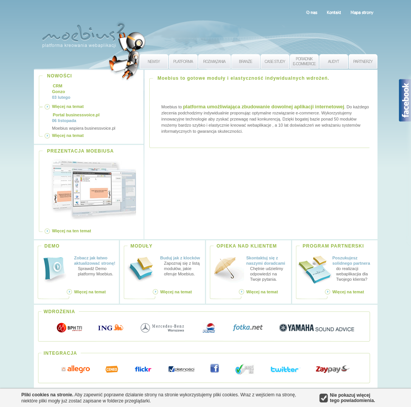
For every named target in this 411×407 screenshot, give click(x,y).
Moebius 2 (83, 33)
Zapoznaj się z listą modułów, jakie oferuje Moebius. (181, 265)
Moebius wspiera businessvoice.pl (83, 121)
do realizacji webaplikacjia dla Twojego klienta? (354, 268)
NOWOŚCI (59, 76)
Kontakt (334, 12)
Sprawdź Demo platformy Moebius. (95, 265)
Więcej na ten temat (71, 230)
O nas (311, 12)
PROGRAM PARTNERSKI (333, 246)
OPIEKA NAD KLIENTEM (247, 246)
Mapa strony (362, 12)
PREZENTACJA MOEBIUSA (80, 151)
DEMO (52, 246)
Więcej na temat (68, 106)
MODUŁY (142, 246)
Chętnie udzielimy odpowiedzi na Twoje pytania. (267, 268)
